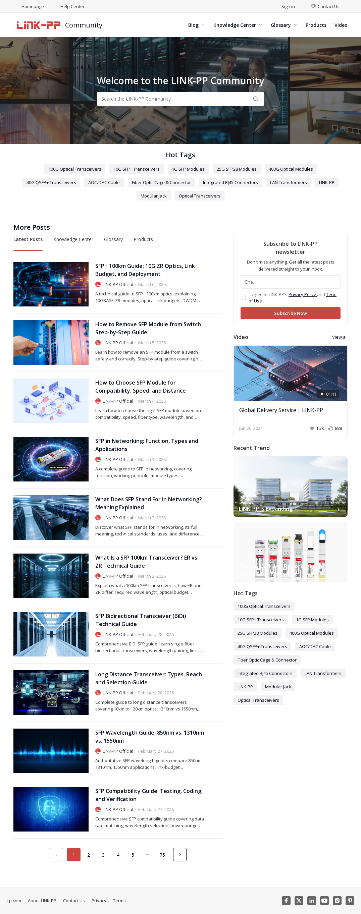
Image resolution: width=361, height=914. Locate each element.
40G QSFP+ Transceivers (51, 182)
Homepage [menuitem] (32, 6)
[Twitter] (299, 900)
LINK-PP (326, 182)
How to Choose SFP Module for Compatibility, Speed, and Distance (140, 386)
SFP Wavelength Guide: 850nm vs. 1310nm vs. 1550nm (149, 736)
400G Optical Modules (291, 169)
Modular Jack (154, 196)
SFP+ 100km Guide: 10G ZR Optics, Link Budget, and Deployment (145, 270)
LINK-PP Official (118, 284)
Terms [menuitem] (119, 901)
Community (83, 25)
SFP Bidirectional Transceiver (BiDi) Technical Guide (140, 620)
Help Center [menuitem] (72, 6)
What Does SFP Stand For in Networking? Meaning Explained (148, 503)
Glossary (113, 239)
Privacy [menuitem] (99, 901)
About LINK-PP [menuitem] (42, 901)
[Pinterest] (350, 900)
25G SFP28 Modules (237, 169)
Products (143, 239)
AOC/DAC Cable (104, 182)
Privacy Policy (303, 294)
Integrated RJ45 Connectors (230, 182)
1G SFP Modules (188, 169)
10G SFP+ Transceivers (136, 169)
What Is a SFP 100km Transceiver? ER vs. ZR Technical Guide (147, 561)
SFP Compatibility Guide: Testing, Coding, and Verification (149, 795)
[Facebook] (286, 900)
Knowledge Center (73, 239)
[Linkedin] (311, 900)
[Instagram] (337, 900)
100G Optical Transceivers (74, 169)
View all (340, 337)
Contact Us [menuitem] (74, 901)
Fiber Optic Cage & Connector (161, 182)
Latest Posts (28, 239)
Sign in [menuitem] (288, 6)
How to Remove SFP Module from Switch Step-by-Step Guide (148, 328)
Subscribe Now (290, 313)
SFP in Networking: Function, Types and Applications (146, 445)
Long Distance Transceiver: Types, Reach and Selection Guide (148, 678)
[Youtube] (324, 900)
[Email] (290, 282)
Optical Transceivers (199, 196)
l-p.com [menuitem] (14, 901)
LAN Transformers (288, 182)
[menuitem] (325, 6)
